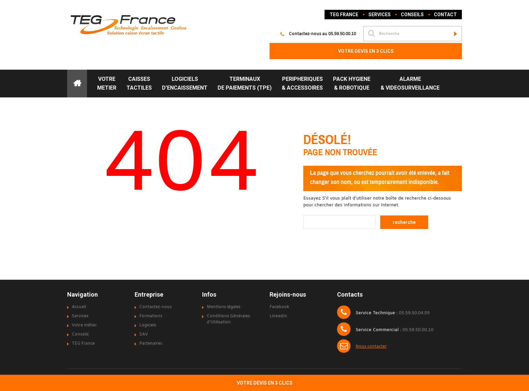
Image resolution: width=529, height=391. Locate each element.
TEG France (344, 14)
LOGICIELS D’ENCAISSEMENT (184, 83)
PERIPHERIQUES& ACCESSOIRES (302, 83)
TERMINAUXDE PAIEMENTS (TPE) (245, 83)
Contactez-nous (155, 307)
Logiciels (147, 325)
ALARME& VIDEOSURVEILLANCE (410, 83)
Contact (445, 14)
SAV (143, 334)
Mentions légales (224, 307)
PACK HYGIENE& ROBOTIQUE (351, 83)
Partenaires (150, 343)
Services (379, 14)
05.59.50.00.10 (342, 34)
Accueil (79, 307)
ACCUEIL (77, 83)
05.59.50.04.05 (414, 313)
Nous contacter (371, 346)
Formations (150, 316)
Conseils (412, 14)
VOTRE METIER (106, 83)
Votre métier (84, 325)
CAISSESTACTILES (139, 83)
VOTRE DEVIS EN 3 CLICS (366, 51)
